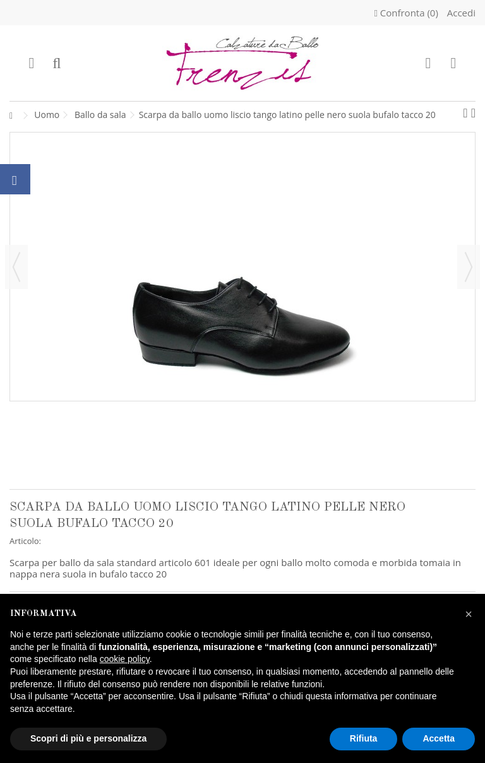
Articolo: (25, 541)
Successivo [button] (468, 267)
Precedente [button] (16, 267)
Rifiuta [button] (364, 738)
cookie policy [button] (125, 659)
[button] (468, 614)
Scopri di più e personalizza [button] (88, 738)
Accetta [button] (438, 738)
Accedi (460, 12)
